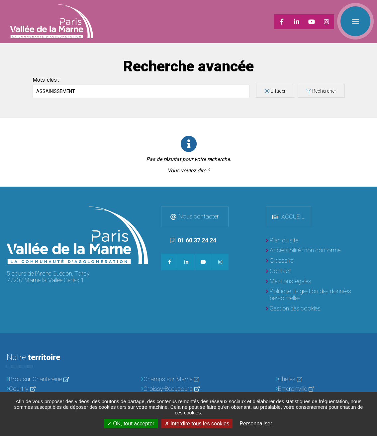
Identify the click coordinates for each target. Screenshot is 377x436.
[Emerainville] (323, 389)
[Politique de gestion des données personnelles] (318, 295)
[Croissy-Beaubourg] (188, 389)
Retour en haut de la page (370, 193)
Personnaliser (255, 423)
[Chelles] (323, 379)
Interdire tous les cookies (197, 423)
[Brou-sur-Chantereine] (54, 379)
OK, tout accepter (130, 423)
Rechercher (324, 91)
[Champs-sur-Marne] (188, 379)
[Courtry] (54, 389)
